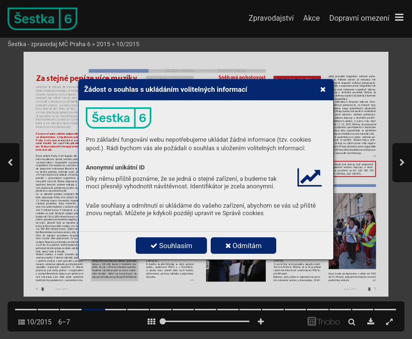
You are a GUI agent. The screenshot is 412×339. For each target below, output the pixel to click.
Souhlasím (171, 246)
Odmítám (243, 246)
